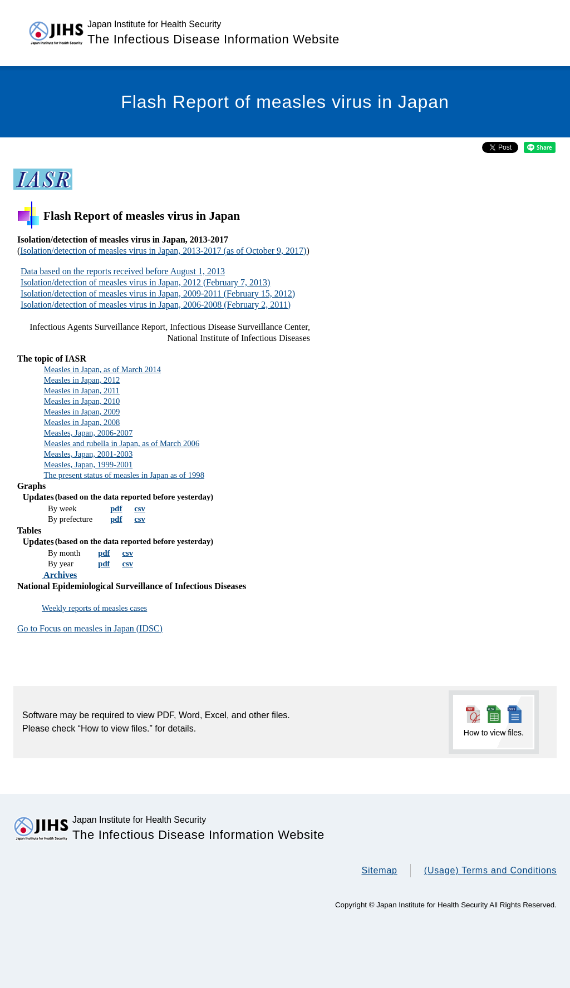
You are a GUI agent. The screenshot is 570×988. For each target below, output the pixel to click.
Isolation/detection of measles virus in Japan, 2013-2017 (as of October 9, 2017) (163, 250)
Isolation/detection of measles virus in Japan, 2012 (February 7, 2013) (145, 282)
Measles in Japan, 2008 (82, 422)
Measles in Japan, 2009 (82, 411)
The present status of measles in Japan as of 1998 (123, 475)
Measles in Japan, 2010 (82, 401)
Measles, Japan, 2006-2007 (88, 432)
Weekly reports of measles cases (94, 608)
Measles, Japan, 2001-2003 (88, 453)
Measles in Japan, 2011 (82, 390)
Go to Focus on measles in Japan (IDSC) (90, 628)
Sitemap (379, 870)
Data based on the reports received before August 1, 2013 (123, 271)
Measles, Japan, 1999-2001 (88, 464)
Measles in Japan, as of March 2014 (102, 369)
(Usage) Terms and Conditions (490, 870)
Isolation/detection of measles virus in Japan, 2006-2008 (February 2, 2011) (156, 304)
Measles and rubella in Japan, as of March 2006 (122, 443)
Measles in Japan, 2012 (82, 380)
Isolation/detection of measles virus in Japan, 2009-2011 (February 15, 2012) (158, 293)
